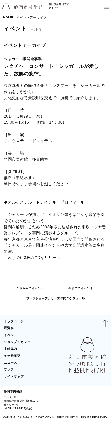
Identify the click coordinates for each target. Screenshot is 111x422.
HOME (8, 17)
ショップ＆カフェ (17, 342)
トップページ (14, 321)
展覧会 (9, 328)
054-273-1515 (16, 408)
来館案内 (10, 349)
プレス (9, 369)
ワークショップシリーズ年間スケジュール (55, 298)
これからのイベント (30, 288)
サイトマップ (14, 376)
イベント (10, 335)
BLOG (100, 400)
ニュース (10, 362)
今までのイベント (80, 288)
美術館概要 (12, 356)
